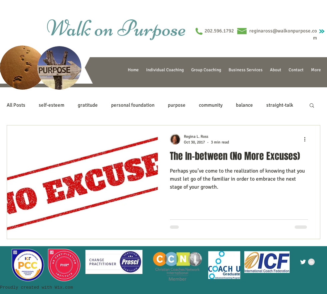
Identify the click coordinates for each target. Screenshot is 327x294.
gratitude (88, 105)
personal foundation (132, 105)
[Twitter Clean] (303, 262)
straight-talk (279, 105)
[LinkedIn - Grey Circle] (311, 262)
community (211, 105)
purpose (177, 105)
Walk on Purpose (116, 28)
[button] (312, 105)
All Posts (16, 105)
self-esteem (51, 105)
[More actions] (307, 139)
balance (244, 105)
